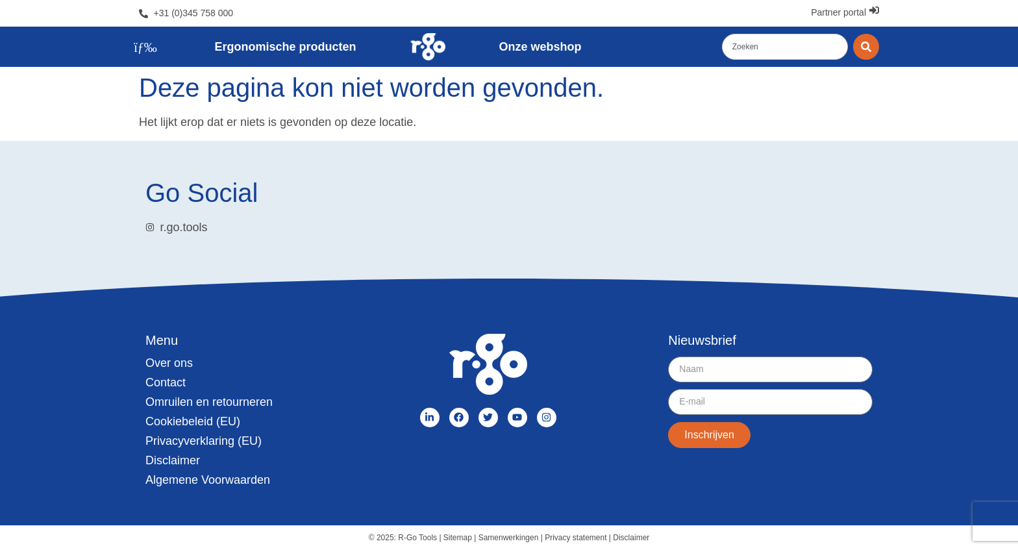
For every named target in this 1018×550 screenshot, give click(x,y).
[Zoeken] (866, 47)
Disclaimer (172, 460)
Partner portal (838, 12)
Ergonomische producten (285, 46)
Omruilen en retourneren (209, 401)
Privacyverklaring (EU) (203, 440)
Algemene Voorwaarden (207, 479)
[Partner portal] (874, 10)
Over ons (169, 362)
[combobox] (785, 47)
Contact (165, 382)
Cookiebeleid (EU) (192, 421)
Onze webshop (540, 46)
